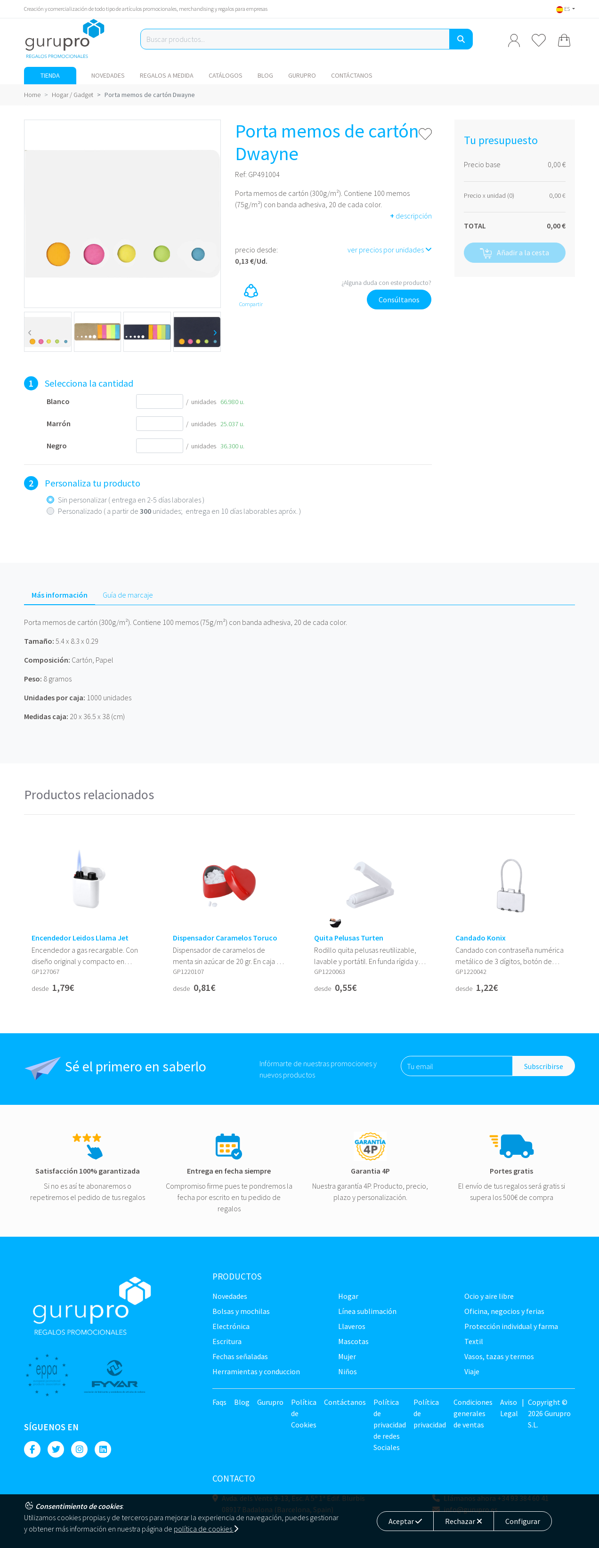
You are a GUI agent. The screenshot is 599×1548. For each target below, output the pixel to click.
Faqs (219, 1402)
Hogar (348, 1296)
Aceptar (405, 1521)
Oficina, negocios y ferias (504, 1311)
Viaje (471, 1371)
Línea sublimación (367, 1311)
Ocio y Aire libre (489, 1296)
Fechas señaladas (240, 1356)
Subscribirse (543, 1066)
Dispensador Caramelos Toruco (225, 937)
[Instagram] (79, 1449)
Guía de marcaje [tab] (128, 595)
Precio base (482, 164)
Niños (347, 1371)
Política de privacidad (429, 1413)
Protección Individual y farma (511, 1326)
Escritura (227, 1341)
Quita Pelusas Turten (348, 937)
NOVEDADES (108, 75)
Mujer (347, 1356)
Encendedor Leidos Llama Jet (80, 937)
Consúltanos (399, 299)
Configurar (522, 1521)
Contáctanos (351, 75)
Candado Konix (480, 937)
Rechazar (463, 1521)
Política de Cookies (303, 1413)
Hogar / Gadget (72, 94)
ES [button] (563, 8)
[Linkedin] (103, 1449)
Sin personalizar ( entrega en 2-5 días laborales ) (131, 499)
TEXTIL (473, 1341)
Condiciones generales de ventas (473, 1413)
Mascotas (353, 1341)
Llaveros (351, 1326)
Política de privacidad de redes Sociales (389, 1424)
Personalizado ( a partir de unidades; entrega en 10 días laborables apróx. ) (179, 511)
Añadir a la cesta (514, 253)
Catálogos (226, 75)
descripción (411, 215)
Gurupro (302, 75)
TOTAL (475, 225)
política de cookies (206, 1528)
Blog (265, 75)
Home (32, 94)
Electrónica (231, 1326)
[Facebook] (32, 1449)
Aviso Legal (509, 1407)
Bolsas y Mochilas (241, 1311)
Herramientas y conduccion (256, 1371)
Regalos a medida (167, 75)
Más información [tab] (60, 595)
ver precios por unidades (390, 249)
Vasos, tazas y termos (499, 1356)
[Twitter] (56, 1449)
